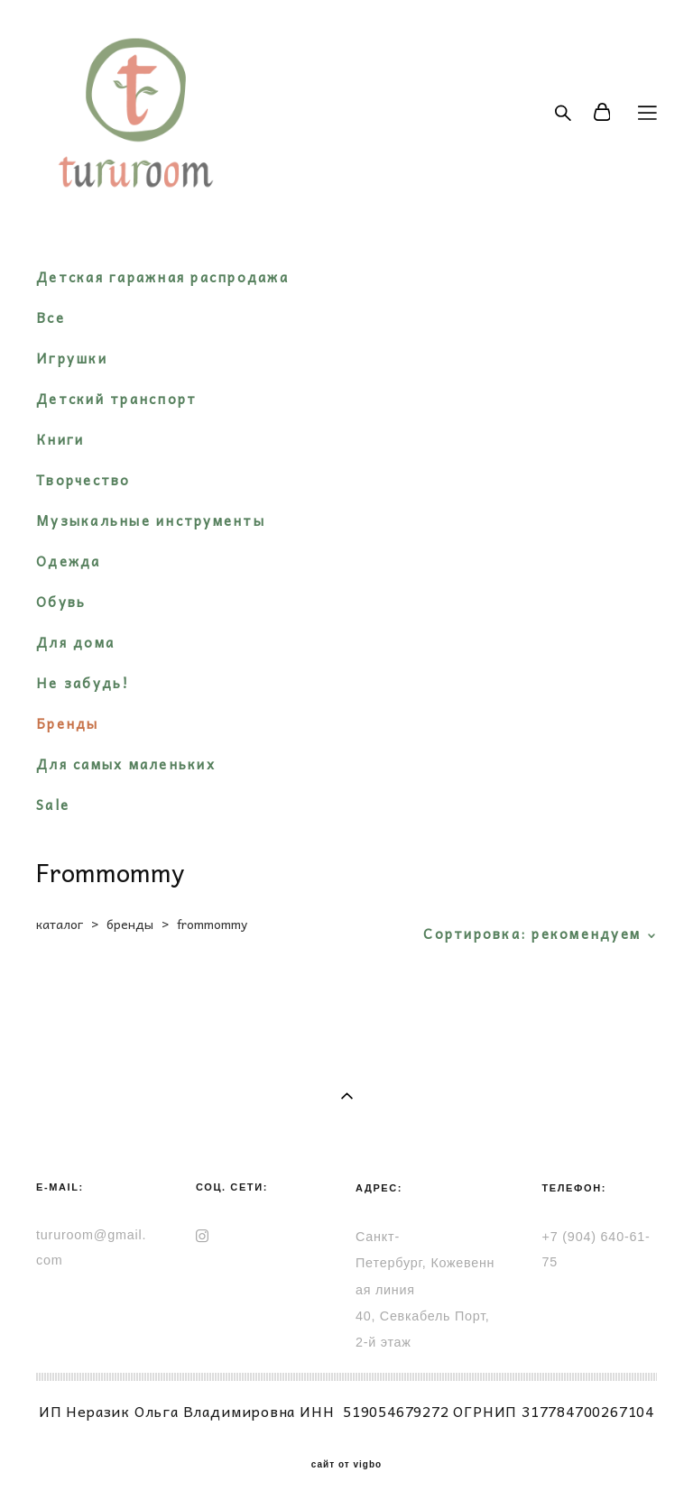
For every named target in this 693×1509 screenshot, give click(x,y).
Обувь (61, 601)
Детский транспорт (116, 398)
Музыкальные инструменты (150, 520)
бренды (129, 924)
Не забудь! (83, 683)
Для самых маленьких (126, 764)
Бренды (67, 723)
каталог (59, 924)
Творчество (83, 480)
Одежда (68, 561)
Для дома (75, 642)
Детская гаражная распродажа (162, 277)
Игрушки (71, 358)
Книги (60, 439)
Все (50, 317)
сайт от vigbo (346, 1464)
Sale (52, 804)
